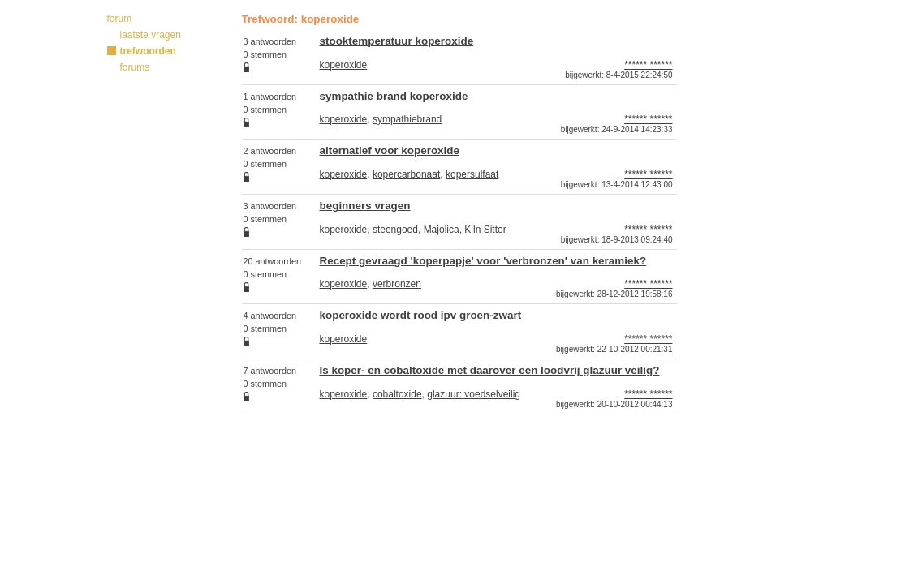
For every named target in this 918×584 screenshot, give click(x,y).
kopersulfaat (472, 174)
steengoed (395, 229)
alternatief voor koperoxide (390, 150)
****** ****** (648, 65)
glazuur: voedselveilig (473, 394)
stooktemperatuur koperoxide (397, 41)
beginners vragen (365, 206)
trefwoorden (148, 51)
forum (119, 18)
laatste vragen (150, 35)
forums (135, 67)
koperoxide (344, 65)
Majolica (441, 229)
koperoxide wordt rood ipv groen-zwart (421, 315)
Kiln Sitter (485, 229)
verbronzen (397, 284)
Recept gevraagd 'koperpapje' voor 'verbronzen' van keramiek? (483, 261)
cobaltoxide (397, 394)
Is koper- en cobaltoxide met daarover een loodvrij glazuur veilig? (490, 370)
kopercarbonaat (406, 174)
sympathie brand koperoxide (394, 96)
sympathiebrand (407, 119)
